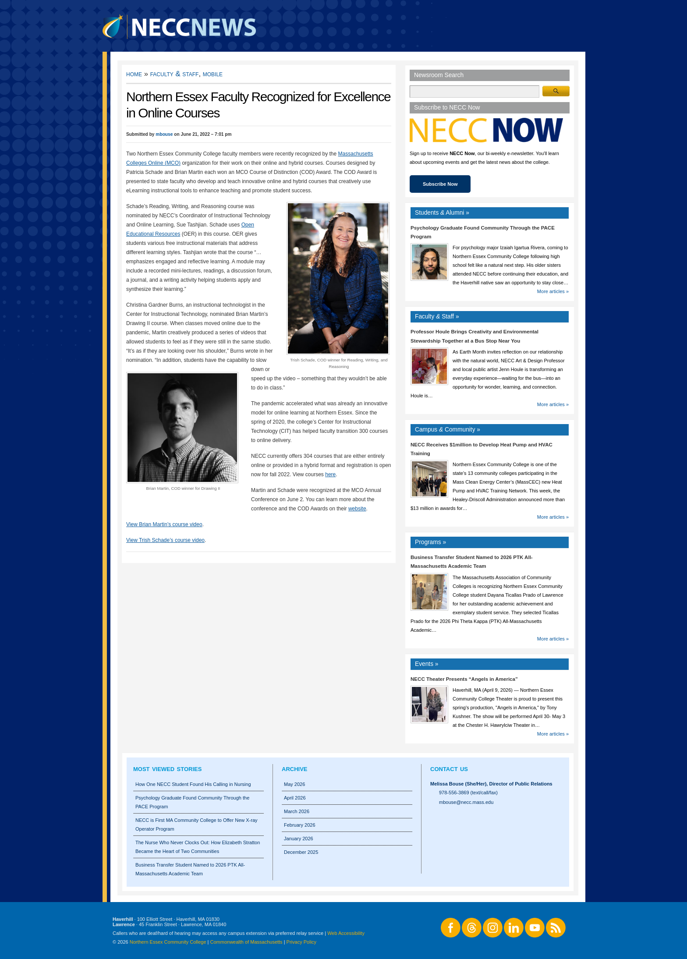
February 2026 (299, 825)
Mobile (213, 74)
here (330, 474)
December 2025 (301, 852)
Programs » (430, 542)
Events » (427, 664)
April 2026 (295, 797)
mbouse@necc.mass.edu (466, 802)
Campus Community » (447, 429)
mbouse (164, 134)
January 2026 (298, 838)
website (357, 509)
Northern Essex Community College (168, 942)
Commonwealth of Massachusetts (246, 942)
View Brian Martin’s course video (164, 524)
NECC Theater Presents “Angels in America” (464, 679)
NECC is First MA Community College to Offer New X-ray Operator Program (196, 824)
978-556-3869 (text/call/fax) (468, 792)
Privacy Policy (301, 942)
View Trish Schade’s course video (165, 540)
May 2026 (294, 784)
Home (134, 74)
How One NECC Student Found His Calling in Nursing (193, 784)
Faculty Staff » (437, 316)
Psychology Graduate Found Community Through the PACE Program (192, 802)
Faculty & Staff (174, 74)
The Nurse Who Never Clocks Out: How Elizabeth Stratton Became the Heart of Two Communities (197, 847)
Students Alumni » (442, 212)
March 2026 (296, 811)
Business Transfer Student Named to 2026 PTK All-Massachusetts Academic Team (190, 869)
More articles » (553, 291)
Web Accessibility (346, 933)
